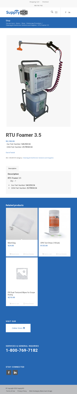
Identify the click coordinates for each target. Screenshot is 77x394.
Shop (8, 20)
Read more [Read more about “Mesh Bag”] (14, 254)
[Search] (50, 12)
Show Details (28, 254)
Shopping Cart (34, 2)
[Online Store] (18, 328)
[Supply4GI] (32, 12)
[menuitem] (34, 1)
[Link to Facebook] (65, 12)
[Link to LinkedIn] (69, 12)
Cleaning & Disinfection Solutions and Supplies (38, 158)
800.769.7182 (38, 5)
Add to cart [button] (47, 254)
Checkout (45, 2)
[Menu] (56, 12)
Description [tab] (12, 168)
